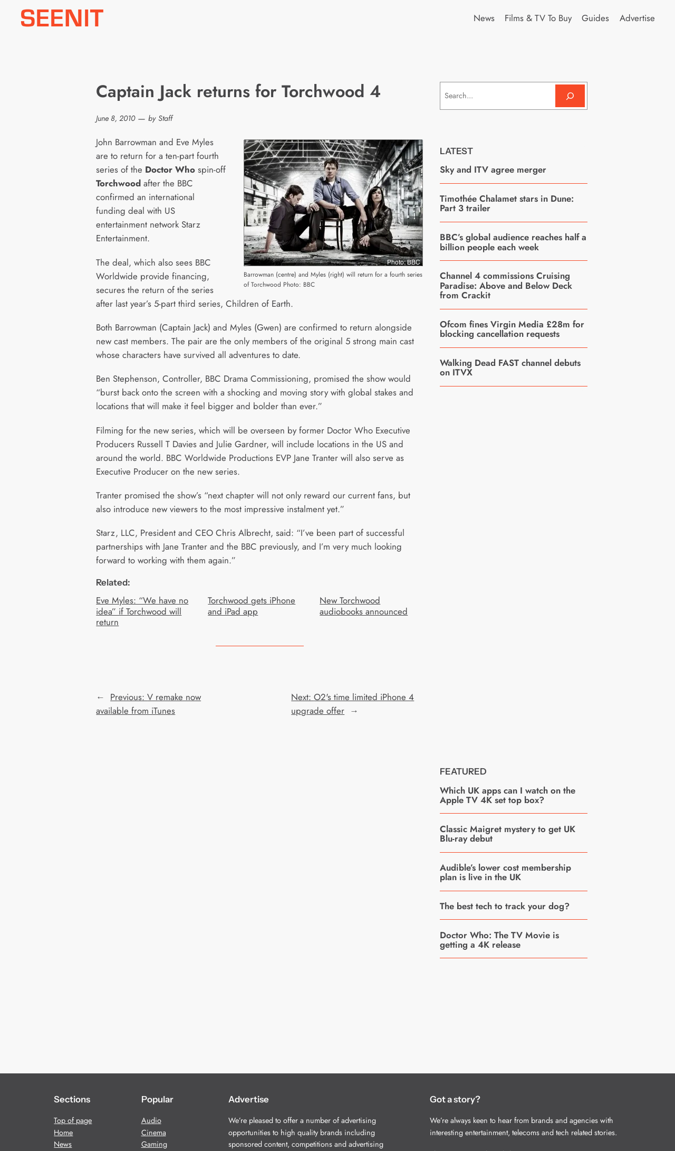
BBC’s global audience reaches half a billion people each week (513, 242)
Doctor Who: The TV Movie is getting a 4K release (499, 940)
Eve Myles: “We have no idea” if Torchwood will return (142, 611)
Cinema (153, 1132)
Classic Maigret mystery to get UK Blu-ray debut (507, 834)
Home (63, 1132)
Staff (165, 118)
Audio (151, 1120)
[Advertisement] (519, 568)
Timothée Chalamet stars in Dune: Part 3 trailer (507, 203)
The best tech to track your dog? (505, 906)
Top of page (73, 1120)
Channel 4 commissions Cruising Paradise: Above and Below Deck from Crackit (506, 285)
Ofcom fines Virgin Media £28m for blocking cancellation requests (512, 329)
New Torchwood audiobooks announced (364, 605)
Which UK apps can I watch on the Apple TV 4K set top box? (507, 795)
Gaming (154, 1144)
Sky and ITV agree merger (494, 169)
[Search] (570, 95)
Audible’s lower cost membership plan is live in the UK (505, 872)
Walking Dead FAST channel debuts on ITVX (510, 368)
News (63, 1144)
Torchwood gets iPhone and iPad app (251, 605)
